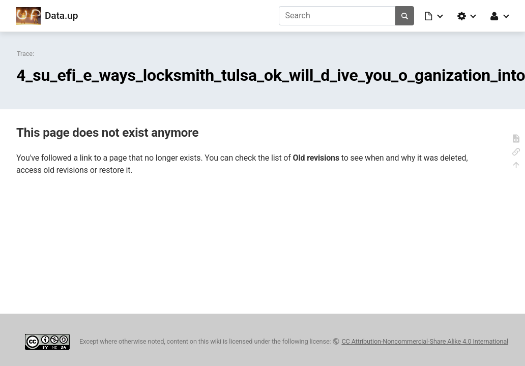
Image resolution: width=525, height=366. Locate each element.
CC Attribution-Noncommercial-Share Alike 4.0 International (424, 341)
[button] (434, 15)
